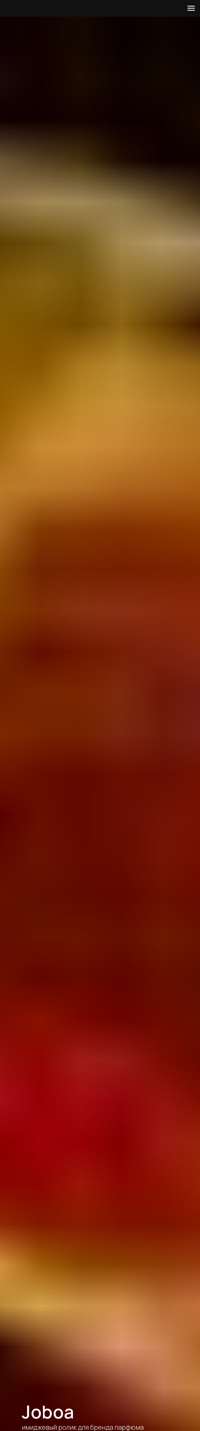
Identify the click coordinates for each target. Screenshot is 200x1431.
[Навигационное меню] (191, 8)
